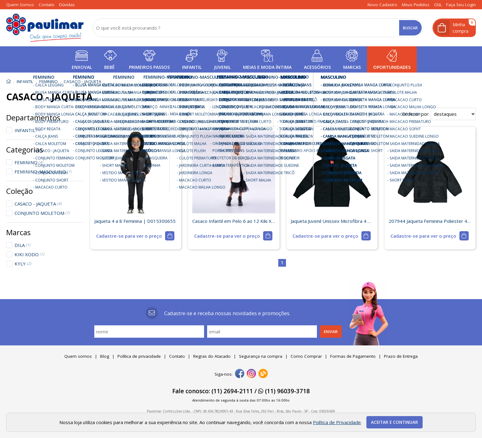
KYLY (23, 264)
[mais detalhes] (135, 236)
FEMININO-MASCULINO (43, 172)
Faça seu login (461, 4)
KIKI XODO (29, 254)
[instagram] (251, 374)
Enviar (331, 331)
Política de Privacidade (337, 422)
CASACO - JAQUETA (38, 204)
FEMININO (29, 162)
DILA (22, 245)
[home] (44, 28)
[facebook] (239, 374)
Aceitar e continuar (394, 422)
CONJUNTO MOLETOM (42, 213)
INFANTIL (28, 130)
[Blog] (263, 374)
